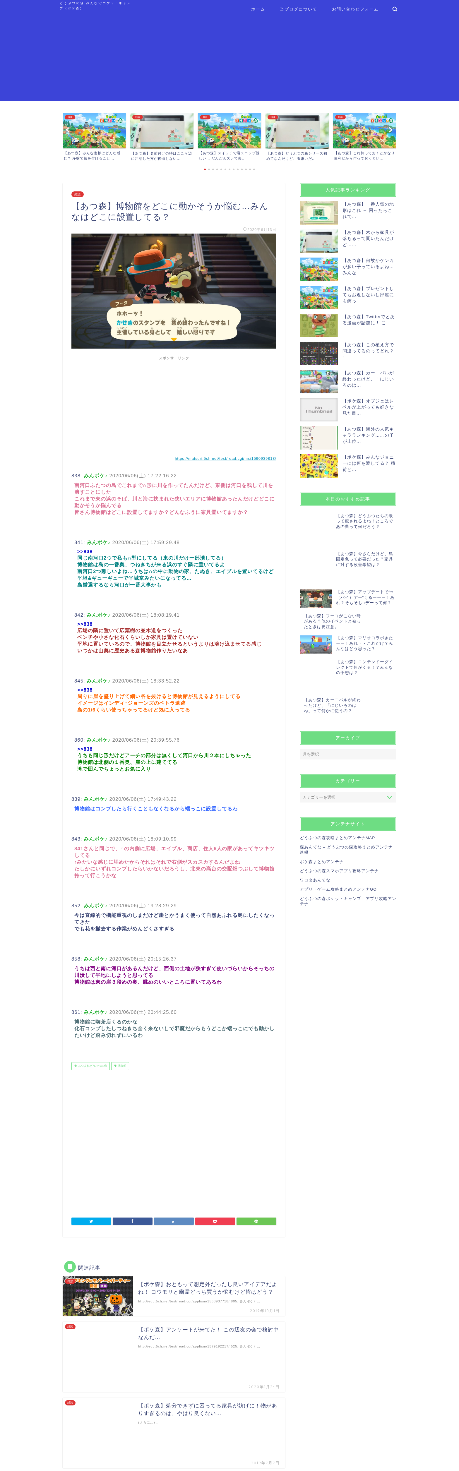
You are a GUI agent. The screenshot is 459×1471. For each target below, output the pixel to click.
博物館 (121, 1066)
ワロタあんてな (315, 832)
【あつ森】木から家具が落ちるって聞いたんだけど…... (368, 238)
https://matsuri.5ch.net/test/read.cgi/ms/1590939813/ (225, 458)
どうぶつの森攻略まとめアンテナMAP (337, 790)
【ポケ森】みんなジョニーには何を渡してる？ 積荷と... (368, 463)
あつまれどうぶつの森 (92, 1066)
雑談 (77, 194)
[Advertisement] (229, 60)
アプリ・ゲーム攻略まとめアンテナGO (338, 841)
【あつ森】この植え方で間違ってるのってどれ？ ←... (368, 350)
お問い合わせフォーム (355, 9)
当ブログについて (298, 9)
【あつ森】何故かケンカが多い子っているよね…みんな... (368, 266)
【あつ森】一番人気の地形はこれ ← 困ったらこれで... (368, 210)
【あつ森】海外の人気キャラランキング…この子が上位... (368, 435)
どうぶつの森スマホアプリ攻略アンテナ (339, 822)
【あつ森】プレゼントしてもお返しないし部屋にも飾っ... (368, 294)
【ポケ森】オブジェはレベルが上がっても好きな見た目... (368, 407)
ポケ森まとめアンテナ (322, 813)
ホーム (258, 9)
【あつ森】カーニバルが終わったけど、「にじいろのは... (368, 379)
